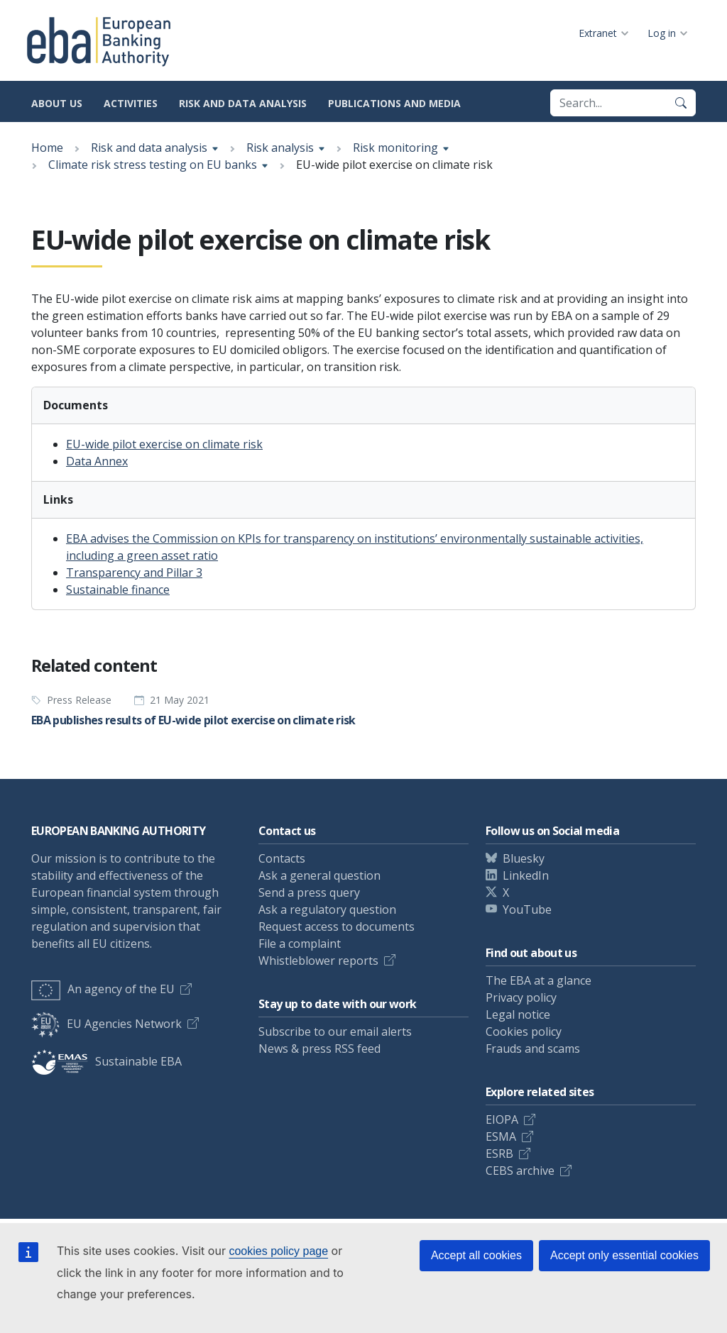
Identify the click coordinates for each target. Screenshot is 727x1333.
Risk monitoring (395, 147)
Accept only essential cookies (624, 1255)
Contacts (281, 858)
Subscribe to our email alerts (335, 1031)
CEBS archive (520, 1170)
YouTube (527, 909)
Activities (131, 103)
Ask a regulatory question (327, 909)
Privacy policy (521, 997)
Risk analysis (280, 147)
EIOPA (502, 1119)
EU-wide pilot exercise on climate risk (164, 444)
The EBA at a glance (538, 980)
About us (56, 103)
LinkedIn (526, 875)
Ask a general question (319, 875)
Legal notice (518, 1014)
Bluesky (524, 858)
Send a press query (309, 892)
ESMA (501, 1136)
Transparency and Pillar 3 (134, 572)
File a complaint (299, 943)
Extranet (598, 33)
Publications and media (394, 103)
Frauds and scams (533, 1048)
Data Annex (97, 461)
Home (47, 147)
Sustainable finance (118, 589)
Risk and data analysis (243, 103)
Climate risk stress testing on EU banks (152, 164)
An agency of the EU (103, 989)
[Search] (681, 102)
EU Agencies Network (106, 1023)
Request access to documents (336, 926)
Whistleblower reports (318, 960)
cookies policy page (278, 1251)
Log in (661, 33)
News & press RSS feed (319, 1048)
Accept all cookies (476, 1255)
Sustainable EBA (106, 1061)
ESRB (499, 1153)
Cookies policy (524, 1031)
